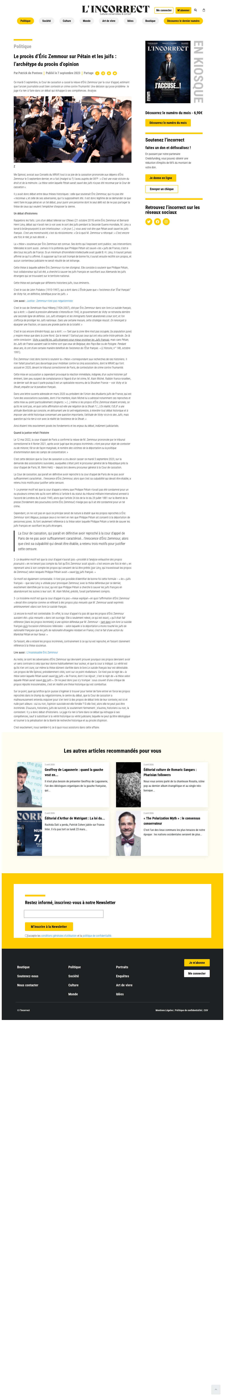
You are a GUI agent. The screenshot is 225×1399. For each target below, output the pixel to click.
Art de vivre (108, 21)
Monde (87, 21)
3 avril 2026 (50, 764)
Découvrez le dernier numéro (183, 21)
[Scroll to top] (215, 1389)
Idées (130, 21)
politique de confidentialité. (97, 935)
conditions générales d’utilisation (59, 935)
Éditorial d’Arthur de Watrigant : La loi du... (75, 818)
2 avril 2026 (149, 764)
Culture (67, 21)
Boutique (150, 21)
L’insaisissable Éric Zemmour (42, 652)
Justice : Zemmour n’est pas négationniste (50, 301)
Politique (25, 21)
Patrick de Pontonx (30, 73)
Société (46, 21)
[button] (195, 10)
